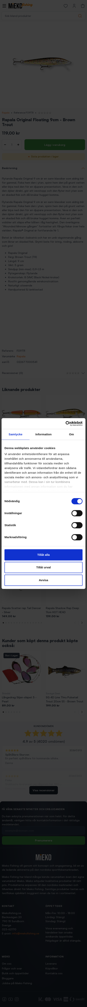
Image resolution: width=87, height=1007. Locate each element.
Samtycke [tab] (16, 434)
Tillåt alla (43, 554)
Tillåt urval (43, 567)
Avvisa (43, 580)
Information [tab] (43, 434)
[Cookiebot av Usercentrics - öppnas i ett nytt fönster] (66, 423)
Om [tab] (71, 434)
